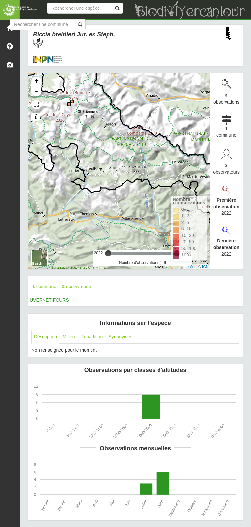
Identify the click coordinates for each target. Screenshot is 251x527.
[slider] (108, 253)
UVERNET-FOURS (49, 299)
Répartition (92, 336)
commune (44, 286)
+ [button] (36, 81)
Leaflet (190, 267)
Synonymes (120, 336)
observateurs (77, 286)
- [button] (36, 91)
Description (45, 336)
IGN (205, 267)
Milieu (69, 336)
